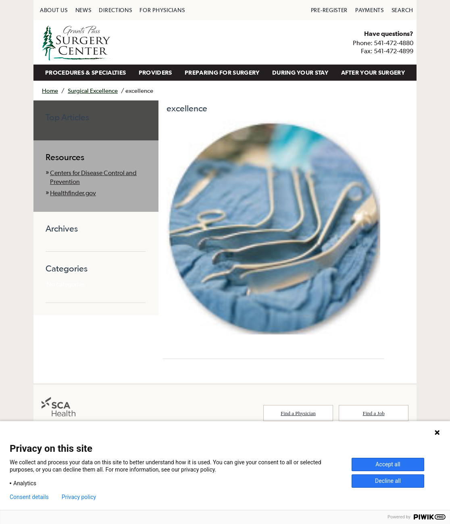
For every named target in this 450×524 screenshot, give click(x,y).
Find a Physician (298, 413)
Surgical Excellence (93, 90)
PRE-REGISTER (329, 10)
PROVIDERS (155, 72)
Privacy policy (79, 497)
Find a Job (374, 413)
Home (50, 90)
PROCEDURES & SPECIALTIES (85, 72)
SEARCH (402, 10)
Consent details (29, 497)
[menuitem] (54, 10)
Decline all (388, 481)
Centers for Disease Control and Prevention (93, 177)
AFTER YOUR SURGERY (373, 72)
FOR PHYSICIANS (162, 10)
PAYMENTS (369, 10)
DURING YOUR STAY (300, 72)
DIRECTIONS (115, 10)
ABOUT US (54, 10)
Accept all (387, 464)
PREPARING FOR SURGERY (222, 72)
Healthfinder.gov (73, 192)
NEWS (83, 10)
